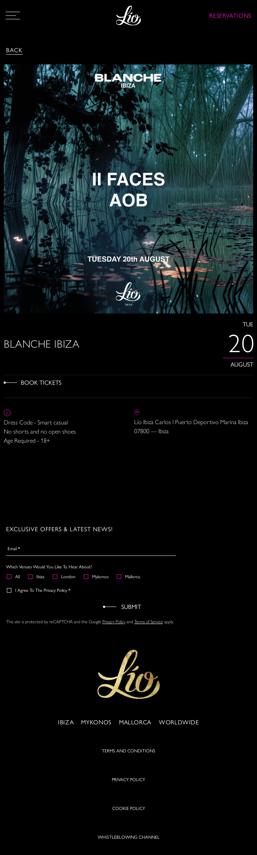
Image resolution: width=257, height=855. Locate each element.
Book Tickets (41, 382)
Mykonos (96, 576)
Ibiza (36, 576)
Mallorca (129, 576)
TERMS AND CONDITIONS (128, 754)
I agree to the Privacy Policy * (39, 590)
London (64, 576)
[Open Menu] (13, 15)
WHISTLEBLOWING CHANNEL (129, 841)
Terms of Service (148, 621)
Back (14, 49)
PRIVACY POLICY (128, 783)
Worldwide (179, 726)
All (14, 576)
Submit (131, 606)
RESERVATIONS (230, 15)
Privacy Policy (113, 621)
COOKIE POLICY (128, 812)
